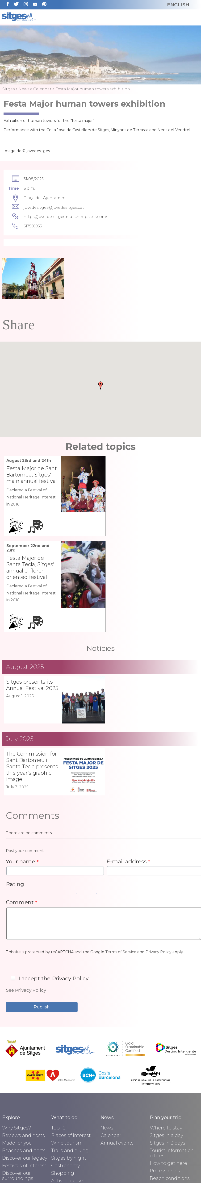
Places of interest (71, 1050)
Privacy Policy (159, 867)
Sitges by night (68, 1073)
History (10, 1101)
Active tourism (68, 1096)
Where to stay (166, 1043)
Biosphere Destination (15, 1111)
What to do (64, 1032)
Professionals (165, 1086)
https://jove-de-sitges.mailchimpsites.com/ (65, 216)
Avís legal (60, 1170)
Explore (11, 1032)
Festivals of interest (24, 1080)
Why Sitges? (16, 1043)
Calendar (42, 89)
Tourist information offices (172, 1068)
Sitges (8, 89)
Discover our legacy (24, 1073)
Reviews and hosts (23, 1050)
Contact (139, 1170)
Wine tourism (67, 1058)
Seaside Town (18, 1129)
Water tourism (68, 1103)
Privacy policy (101, 1170)
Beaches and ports (24, 1065)
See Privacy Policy (26, 905)
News (24, 89)
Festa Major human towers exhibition (92, 89)
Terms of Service (120, 867)
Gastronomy (65, 1080)
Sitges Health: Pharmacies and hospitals (169, 1114)
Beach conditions (170, 1093)
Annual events (117, 1058)
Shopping (62, 1088)
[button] (100, 385)
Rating (15, 799)
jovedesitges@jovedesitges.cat (54, 207)
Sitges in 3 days (167, 1058)
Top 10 (58, 1043)
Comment (21, 817)
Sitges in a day (166, 1050)
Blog (7, 1141)
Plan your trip (165, 1032)
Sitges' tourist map (171, 1101)
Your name (22, 776)
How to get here (168, 1078)
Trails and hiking (70, 1065)
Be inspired (15, 1121)
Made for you (17, 1058)
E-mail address (128, 776)
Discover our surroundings (17, 1090)
